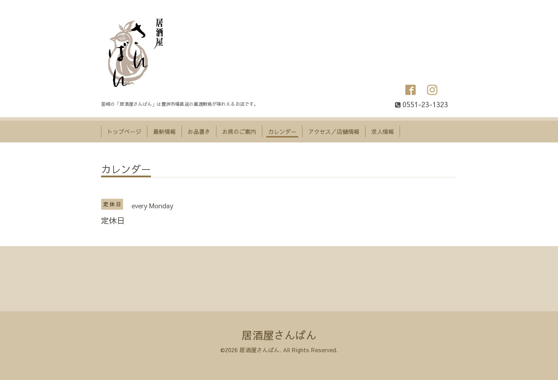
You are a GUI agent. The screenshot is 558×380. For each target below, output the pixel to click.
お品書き (199, 131)
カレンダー (282, 131)
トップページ (124, 131)
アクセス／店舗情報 (333, 131)
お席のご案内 (239, 131)
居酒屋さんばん (279, 335)
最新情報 (164, 131)
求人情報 (382, 131)
